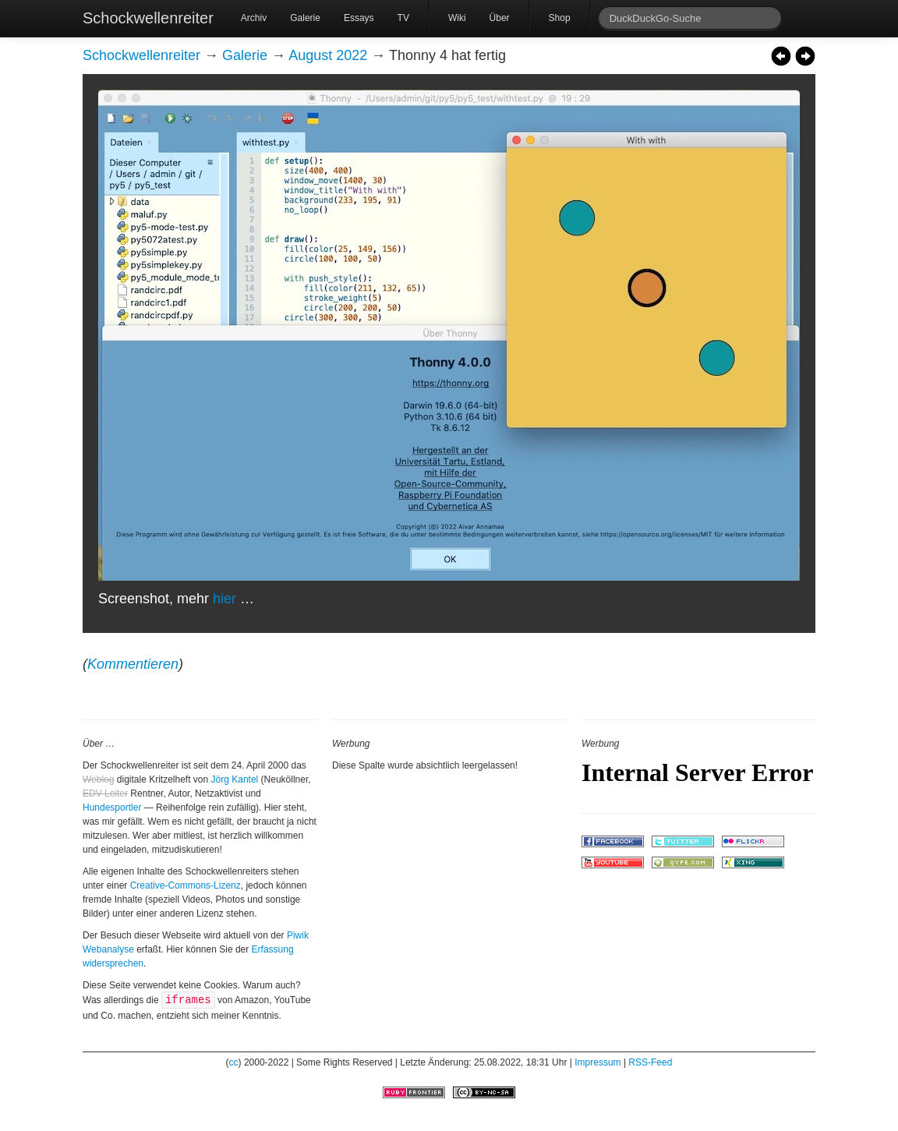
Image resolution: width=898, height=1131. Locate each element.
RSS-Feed (650, 1062)
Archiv (254, 17)
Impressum (597, 1062)
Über (500, 17)
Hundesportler (112, 807)
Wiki (457, 17)
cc (234, 1062)
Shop (560, 17)
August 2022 (327, 55)
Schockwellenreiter (148, 18)
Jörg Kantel (235, 779)
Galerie (305, 17)
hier (224, 598)
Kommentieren (133, 664)
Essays (359, 17)
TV (403, 17)
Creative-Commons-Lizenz (185, 885)
